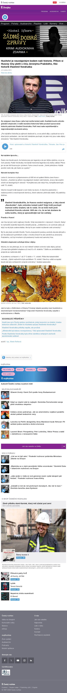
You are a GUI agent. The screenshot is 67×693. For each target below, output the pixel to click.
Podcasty (5, 645)
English (34, 687)
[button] (63, 149)
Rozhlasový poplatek (42, 635)
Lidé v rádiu (38, 626)
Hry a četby (8, 370)
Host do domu (6, 73)
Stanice (5, 626)
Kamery (63, 11)
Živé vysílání (8, 374)
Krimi (19, 370)
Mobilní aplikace (8, 648)
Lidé (46, 23)
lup (8, 342)
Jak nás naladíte (40, 620)
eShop (4, 629)
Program (44, 11)
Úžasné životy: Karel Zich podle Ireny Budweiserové (32, 392)
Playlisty (38, 23)
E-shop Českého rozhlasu (14, 499)
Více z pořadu (8, 453)
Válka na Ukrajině (8, 620)
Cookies (4, 687)
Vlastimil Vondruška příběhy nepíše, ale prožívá (21, 328)
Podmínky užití (25, 687)
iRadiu (17, 313)
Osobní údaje (13, 687)
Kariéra (37, 629)
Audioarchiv (54, 11)
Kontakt (37, 632)
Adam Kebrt (41, 116)
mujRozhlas (5, 364)
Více (62, 23)
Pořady (14, 23)
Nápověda (38, 623)
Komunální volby (8, 623)
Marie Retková (15, 342)
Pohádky (30, 370)
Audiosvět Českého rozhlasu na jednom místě (17, 384)
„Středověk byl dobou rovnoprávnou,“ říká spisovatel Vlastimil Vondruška (31, 331)
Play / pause (5, 146)
